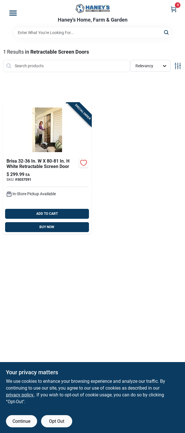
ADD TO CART (47, 214)
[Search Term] (92, 32)
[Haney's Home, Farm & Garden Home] (93, 8)
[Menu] (13, 13)
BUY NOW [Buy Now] (46, 227)
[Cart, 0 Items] (174, 9)
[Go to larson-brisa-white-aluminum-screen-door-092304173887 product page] (47, 168)
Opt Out (56, 421)
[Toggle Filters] (178, 66)
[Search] (167, 32)
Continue (21, 421)
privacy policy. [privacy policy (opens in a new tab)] (20, 395)
